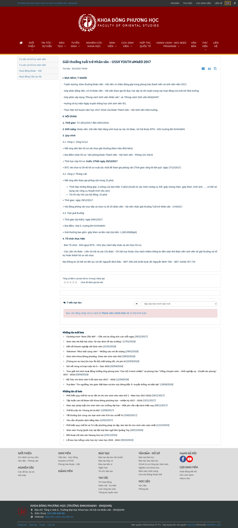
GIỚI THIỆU (31, 44)
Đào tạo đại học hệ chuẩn (111, 457)
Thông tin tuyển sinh (108, 492)
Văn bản (175, 3)
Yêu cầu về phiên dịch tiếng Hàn (82, 420)
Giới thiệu (25, 453)
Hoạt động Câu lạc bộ (30, 76)
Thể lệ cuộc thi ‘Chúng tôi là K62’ (83, 410)
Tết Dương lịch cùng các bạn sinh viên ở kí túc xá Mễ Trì (94, 415)
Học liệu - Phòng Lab (28, 461)
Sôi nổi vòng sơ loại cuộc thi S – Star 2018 (88, 366)
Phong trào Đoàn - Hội (69, 464)
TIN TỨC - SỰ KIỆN (47, 44)
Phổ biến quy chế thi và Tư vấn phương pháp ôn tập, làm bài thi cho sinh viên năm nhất (111, 425)
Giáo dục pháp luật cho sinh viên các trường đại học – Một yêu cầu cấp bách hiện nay (110, 405)
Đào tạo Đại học (146, 457)
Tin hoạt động (105, 482)
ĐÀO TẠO (61, 44)
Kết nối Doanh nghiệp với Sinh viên (84, 346)
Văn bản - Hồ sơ (149, 453)
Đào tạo (104, 453)
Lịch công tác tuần (107, 489)
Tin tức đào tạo (106, 471)
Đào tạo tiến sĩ (105, 464)
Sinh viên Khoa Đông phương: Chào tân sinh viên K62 (94, 356)
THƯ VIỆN (205, 44)
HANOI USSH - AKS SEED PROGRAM (171, 44)
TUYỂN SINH (75, 44)
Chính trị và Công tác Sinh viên (153, 464)
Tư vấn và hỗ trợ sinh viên (32, 59)
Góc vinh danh (187, 475)
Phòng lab (143, 489)
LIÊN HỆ (215, 44)
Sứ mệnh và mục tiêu (28, 457)
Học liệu (144, 481)
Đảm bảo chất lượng (148, 471)
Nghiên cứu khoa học (149, 467)
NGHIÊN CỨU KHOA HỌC (94, 44)
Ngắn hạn (103, 467)
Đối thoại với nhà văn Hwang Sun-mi (85, 435)
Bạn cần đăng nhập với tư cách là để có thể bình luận (106, 313)
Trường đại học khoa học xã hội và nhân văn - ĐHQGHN (47, 3)
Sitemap (33, 525)
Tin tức (103, 478)
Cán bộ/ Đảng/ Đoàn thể (150, 474)
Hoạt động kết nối (188, 471)
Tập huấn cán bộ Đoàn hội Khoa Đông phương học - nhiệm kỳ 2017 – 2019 (104, 400)
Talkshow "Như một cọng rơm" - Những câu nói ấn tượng (95, 351)
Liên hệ (218, 3)
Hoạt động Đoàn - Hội (30, 70)
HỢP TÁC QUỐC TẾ (145, 44)
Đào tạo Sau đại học (148, 461)
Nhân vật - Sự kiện (107, 485)
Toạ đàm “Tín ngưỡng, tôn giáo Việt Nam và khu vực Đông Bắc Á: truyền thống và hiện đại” (113, 384)
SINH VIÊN (111, 44)
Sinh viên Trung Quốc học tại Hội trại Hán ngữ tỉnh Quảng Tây (98, 430)
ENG (228, 3)
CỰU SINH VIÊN (127, 44)
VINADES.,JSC (213, 525)
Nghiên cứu (26, 467)
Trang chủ (22, 525)
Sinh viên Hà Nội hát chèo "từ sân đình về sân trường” (94, 341)
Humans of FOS (66, 461)
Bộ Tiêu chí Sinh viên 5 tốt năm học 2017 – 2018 (90, 379)
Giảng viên (65, 471)
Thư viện (187, 3)
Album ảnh (185, 478)
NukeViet (191, 525)
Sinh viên (64, 453)
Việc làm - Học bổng (68, 457)
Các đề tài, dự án (26, 472)
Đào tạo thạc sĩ (106, 461)
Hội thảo (22, 475)
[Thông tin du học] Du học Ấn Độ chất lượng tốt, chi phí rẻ (96, 361)
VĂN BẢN (193, 44)
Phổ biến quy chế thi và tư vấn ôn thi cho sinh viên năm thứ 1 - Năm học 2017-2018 (108, 395)
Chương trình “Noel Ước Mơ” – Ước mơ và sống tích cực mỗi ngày (100, 336)
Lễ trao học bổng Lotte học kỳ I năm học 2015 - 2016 (93, 440)
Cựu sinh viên (203, 3)
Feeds (42, 525)
